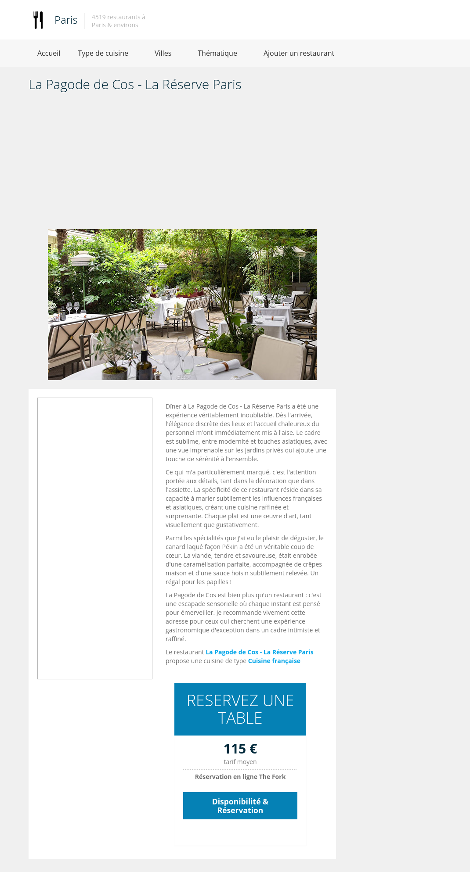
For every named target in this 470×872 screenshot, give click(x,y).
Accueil (48, 53)
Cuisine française (274, 661)
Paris (66, 19)
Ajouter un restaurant (299, 53)
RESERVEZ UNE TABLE (240, 708)
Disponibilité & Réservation (240, 805)
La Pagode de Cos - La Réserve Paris (260, 652)
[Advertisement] (182, 163)
